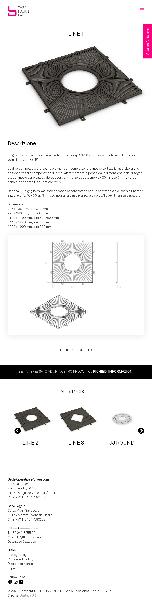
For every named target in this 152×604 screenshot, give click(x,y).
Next (141, 430)
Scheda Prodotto (76, 350)
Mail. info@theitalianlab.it (25, 537)
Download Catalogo (22, 542)
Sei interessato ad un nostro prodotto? (76, 371)
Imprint (13, 568)
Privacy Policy (17, 555)
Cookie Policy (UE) (20, 559)
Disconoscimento (20, 564)
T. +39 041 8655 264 (22, 533)
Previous (17, 430)
